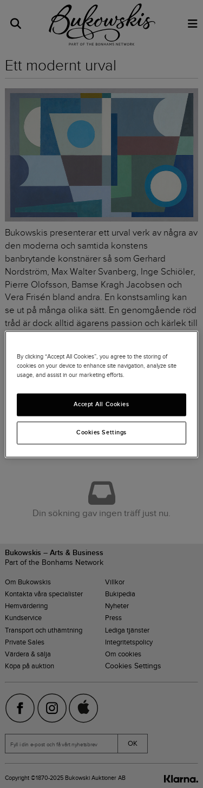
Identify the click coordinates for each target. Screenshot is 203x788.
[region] (101, 394)
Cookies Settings (101, 432)
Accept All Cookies (101, 404)
